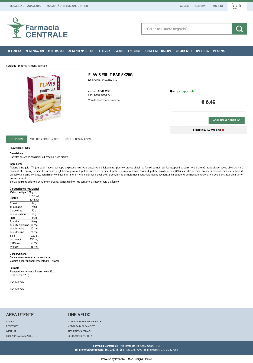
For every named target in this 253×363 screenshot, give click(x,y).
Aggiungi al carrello (226, 120)
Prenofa (120, 359)
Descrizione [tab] (16, 139)
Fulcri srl (147, 359)
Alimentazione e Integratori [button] (44, 51)
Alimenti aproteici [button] (80, 51)
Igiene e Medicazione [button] (158, 51)
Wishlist (218, 6)
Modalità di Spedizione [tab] (44, 139)
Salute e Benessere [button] (127, 51)
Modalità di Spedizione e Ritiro (67, 6)
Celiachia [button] (14, 51)
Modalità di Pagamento (25, 6)
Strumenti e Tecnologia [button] (192, 51)
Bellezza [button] (104, 51)
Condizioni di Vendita (80, 336)
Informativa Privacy (79, 331)
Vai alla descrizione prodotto (104, 100)
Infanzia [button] (219, 51)
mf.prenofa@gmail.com (89, 349)
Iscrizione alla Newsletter (22, 336)
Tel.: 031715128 (113, 349)
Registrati (200, 6)
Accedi (184, 6)
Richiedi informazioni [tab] (78, 139)
